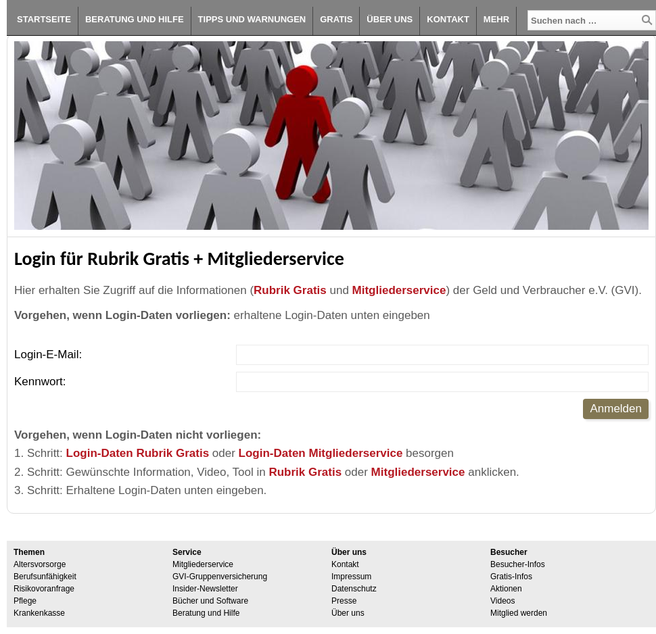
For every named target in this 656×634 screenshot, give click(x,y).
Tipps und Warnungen (252, 19)
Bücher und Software (210, 601)
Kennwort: (40, 381)
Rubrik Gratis (290, 290)
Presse (343, 601)
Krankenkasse (39, 613)
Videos (502, 601)
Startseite (44, 19)
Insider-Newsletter (205, 588)
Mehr (496, 19)
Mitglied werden (518, 613)
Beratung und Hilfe (134, 19)
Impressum (351, 576)
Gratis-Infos (511, 576)
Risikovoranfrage (44, 588)
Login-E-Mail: (48, 354)
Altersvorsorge (40, 564)
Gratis (336, 19)
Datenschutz (354, 588)
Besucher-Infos (517, 564)
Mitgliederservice (399, 290)
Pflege (25, 601)
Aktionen (506, 588)
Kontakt (448, 19)
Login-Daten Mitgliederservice (321, 453)
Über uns (390, 19)
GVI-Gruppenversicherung (219, 576)
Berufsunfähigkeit (45, 576)
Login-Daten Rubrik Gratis (138, 453)
